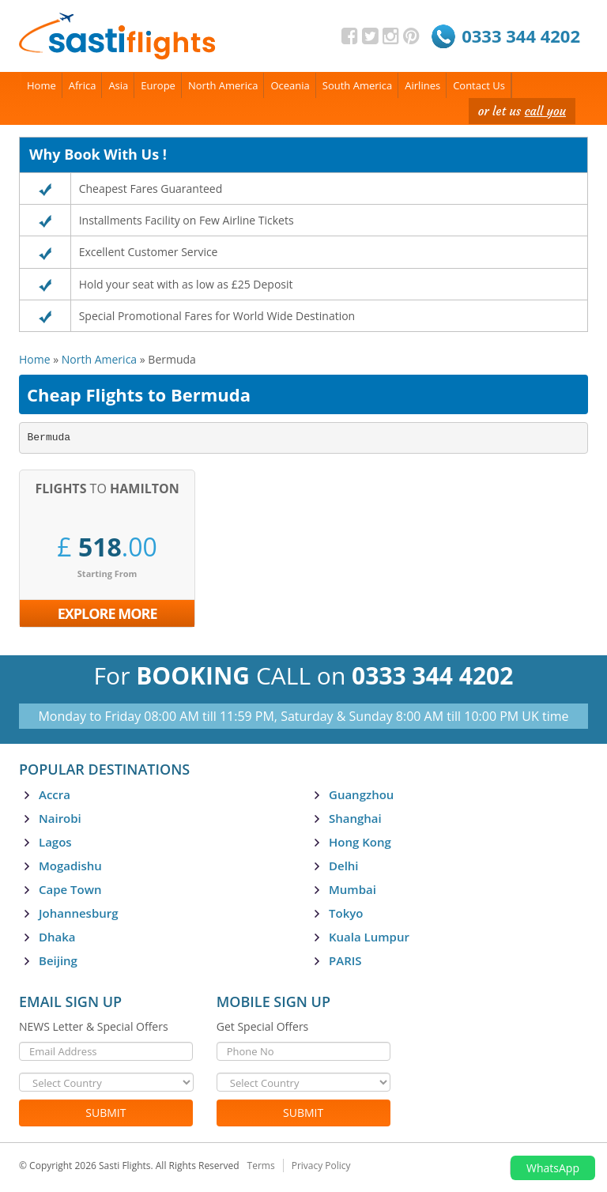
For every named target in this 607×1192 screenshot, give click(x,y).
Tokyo (346, 913)
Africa (82, 85)
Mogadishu (70, 865)
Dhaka (57, 937)
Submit (105, 1112)
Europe (158, 85)
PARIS (345, 960)
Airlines (422, 85)
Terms (261, 1165)
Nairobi (60, 818)
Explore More (107, 613)
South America (357, 85)
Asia (118, 85)
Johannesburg (79, 913)
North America (223, 85)
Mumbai (352, 889)
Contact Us (479, 85)
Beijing (58, 960)
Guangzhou (361, 794)
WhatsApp (552, 1167)
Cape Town (70, 889)
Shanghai (355, 818)
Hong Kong (360, 842)
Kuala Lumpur (369, 937)
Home (41, 85)
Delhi (344, 865)
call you (545, 111)
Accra (54, 794)
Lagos (55, 842)
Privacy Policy (321, 1165)
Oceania (289, 85)
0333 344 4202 (521, 35)
